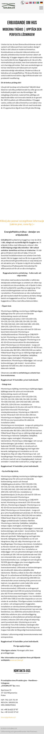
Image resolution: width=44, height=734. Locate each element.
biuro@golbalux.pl (8, 717)
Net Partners (32, 731)
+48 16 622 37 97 (11, 709)
